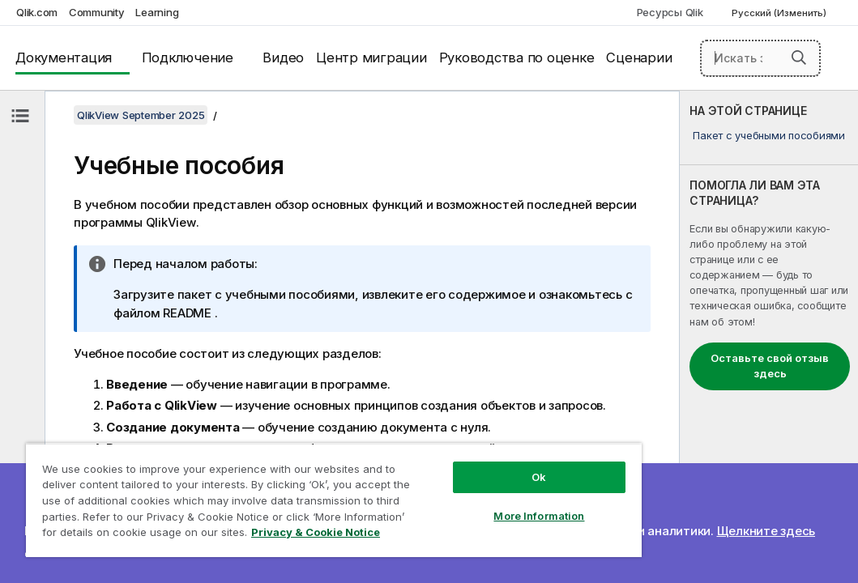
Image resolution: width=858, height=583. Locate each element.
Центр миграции (371, 57)
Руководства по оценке (517, 57)
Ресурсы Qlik (670, 12)
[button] (799, 57)
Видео (283, 57)
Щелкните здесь (766, 530)
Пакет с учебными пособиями (769, 135)
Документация (63, 57)
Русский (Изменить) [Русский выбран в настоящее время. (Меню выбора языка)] (780, 13)
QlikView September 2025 (140, 115)
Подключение (187, 57)
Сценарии (639, 57)
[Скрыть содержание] (20, 116)
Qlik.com (37, 12)
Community (97, 12)
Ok (439, 448)
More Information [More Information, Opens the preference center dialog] (439, 487)
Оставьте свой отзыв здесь (770, 366)
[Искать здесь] (760, 58)
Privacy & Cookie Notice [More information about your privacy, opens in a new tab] (136, 535)
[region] (274, 486)
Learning (156, 12)
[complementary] (769, 337)
